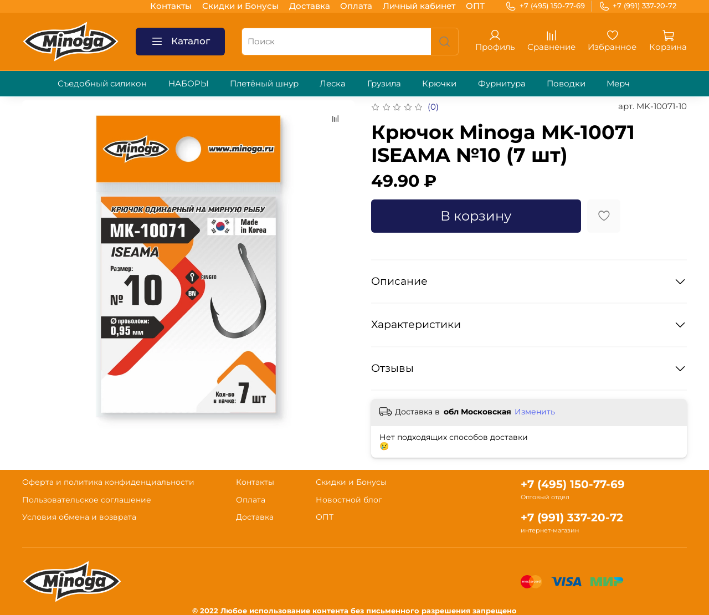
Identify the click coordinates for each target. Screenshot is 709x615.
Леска (333, 83)
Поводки (566, 83)
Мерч (618, 83)
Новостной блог (349, 499)
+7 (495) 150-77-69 (545, 6)
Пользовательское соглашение (86, 499)
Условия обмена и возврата (79, 516)
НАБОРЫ (188, 83)
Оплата (356, 6)
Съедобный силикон (102, 83)
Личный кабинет (419, 6)
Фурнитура (502, 83)
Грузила (384, 83)
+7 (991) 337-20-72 (638, 6)
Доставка (309, 6)
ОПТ (475, 6)
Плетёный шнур (264, 83)
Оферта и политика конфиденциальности (108, 482)
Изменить (535, 412)
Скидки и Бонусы (240, 6)
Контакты (171, 6)
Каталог (180, 41)
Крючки (439, 83)
